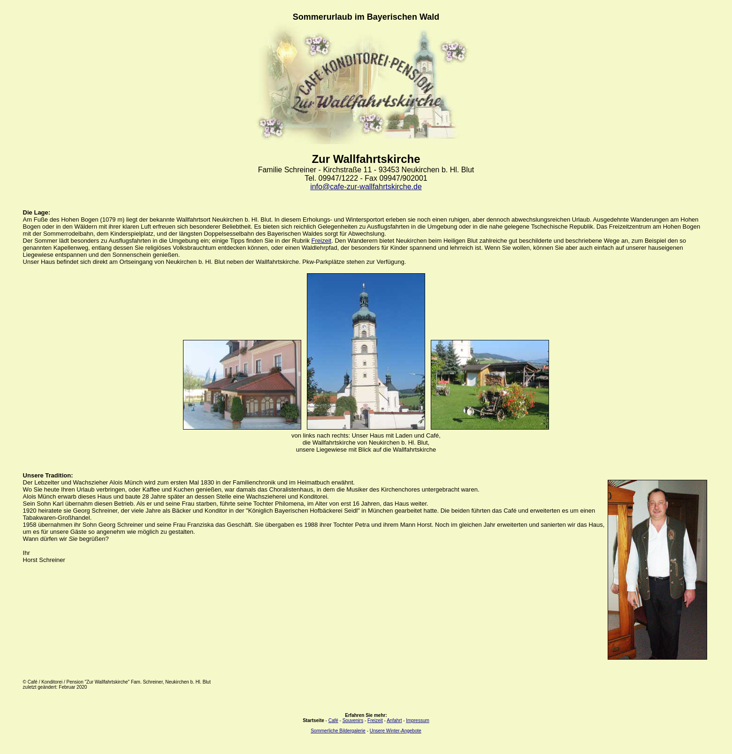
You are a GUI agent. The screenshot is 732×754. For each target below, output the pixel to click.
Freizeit (322, 240)
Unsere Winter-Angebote (395, 730)
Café (333, 720)
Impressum (417, 720)
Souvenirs (353, 720)
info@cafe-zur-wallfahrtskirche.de (366, 187)
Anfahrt (394, 720)
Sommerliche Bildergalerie (338, 730)
